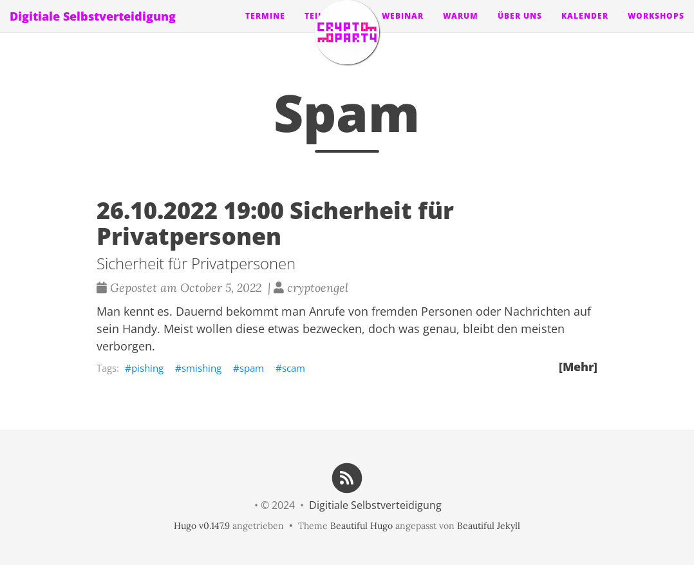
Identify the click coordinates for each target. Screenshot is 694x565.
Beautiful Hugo (361, 525)
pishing (147, 367)
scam (293, 367)
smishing (201, 367)
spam (251, 367)
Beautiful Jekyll (488, 525)
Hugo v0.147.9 (202, 525)
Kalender (584, 28)
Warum (460, 28)
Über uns (520, 28)
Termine (265, 28)
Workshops (656, 28)
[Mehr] (578, 366)
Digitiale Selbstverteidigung (93, 29)
